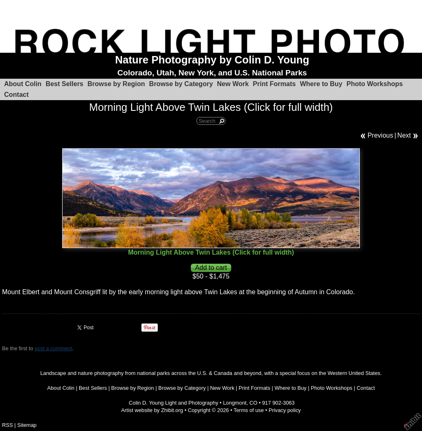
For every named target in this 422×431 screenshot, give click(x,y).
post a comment (53, 348)
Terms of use (249, 410)
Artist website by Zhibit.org (152, 410)
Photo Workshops (375, 83)
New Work (233, 83)
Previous (380, 135)
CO (253, 403)
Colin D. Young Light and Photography (173, 403)
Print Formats (274, 83)
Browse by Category (181, 83)
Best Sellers (65, 83)
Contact (16, 94)
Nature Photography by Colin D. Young (212, 60)
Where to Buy (321, 83)
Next (404, 135)
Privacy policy (285, 410)
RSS (7, 425)
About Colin (23, 83)
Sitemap (27, 425)
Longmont (234, 403)
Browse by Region (116, 83)
